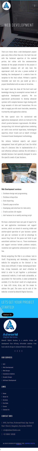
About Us (5, 397)
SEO (4, 364)
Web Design (6, 370)
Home (4, 393)
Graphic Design (7, 377)
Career (5, 406)
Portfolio (5, 403)
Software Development (9, 380)
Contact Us (6, 409)
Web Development (8, 367)
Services (5, 400)
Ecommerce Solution (9, 374)
